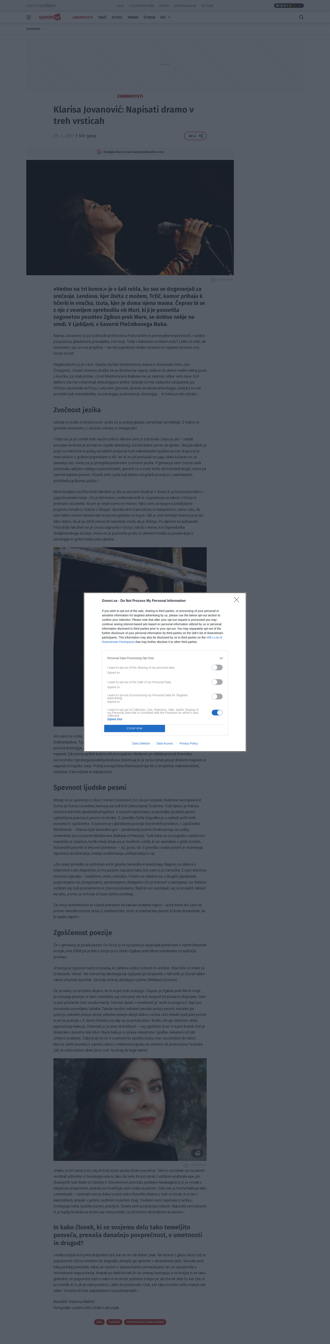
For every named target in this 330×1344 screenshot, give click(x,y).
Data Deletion (141, 743)
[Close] (238, 601)
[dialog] (165, 672)
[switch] (217, 667)
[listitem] (165, 658)
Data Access (165, 743)
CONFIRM (134, 728)
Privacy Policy (189, 743)
